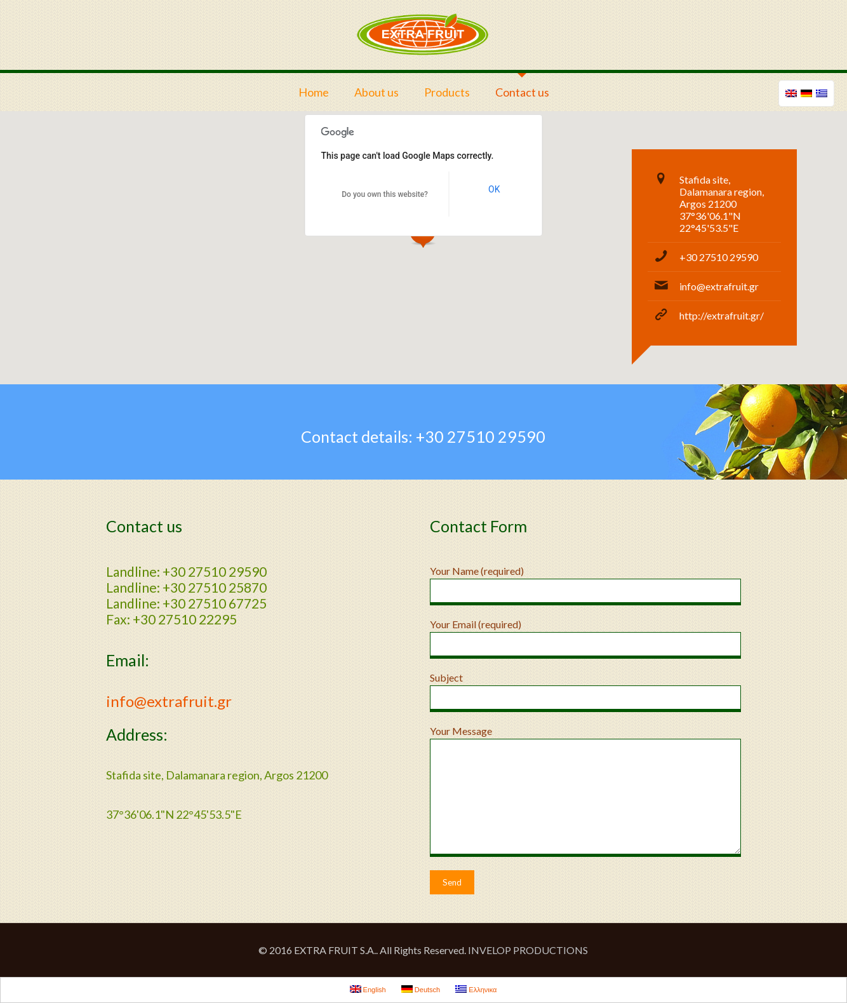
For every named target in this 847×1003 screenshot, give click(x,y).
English (368, 989)
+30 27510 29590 (718, 257)
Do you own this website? (385, 194)
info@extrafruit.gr (719, 286)
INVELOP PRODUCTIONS (528, 950)
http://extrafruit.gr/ (721, 315)
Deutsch (420, 989)
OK (494, 189)
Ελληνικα (476, 989)
